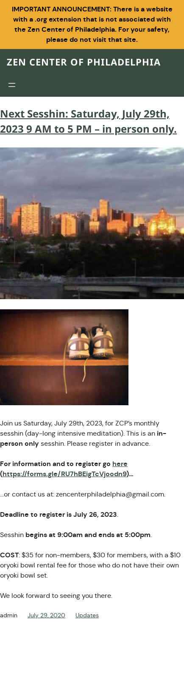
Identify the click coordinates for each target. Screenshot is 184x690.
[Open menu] (12, 85)
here (120, 463)
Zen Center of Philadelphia (84, 63)
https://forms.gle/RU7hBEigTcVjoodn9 (64, 473)
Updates (87, 615)
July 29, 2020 (46, 615)
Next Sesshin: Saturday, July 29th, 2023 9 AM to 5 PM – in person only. (88, 122)
